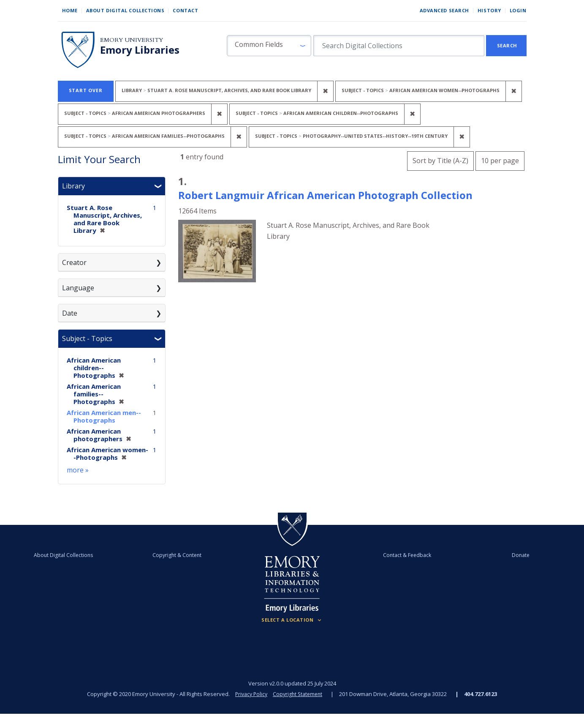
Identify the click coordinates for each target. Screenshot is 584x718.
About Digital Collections (125, 10)
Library (73, 186)
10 (500, 159)
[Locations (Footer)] (292, 620)
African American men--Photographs (104, 416)
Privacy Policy (250, 694)
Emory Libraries (139, 50)
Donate (509, 555)
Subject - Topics (87, 338)
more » (78, 470)
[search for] (398, 45)
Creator (74, 262)
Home (70, 10)
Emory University (131, 40)
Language (78, 287)
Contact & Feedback (403, 555)
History (489, 10)
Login (518, 10)
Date (69, 313)
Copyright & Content (180, 555)
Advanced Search (444, 10)
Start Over (86, 90)
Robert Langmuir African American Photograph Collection (325, 195)
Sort (440, 160)
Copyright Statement (299, 694)
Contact (185, 10)
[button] (269, 45)
